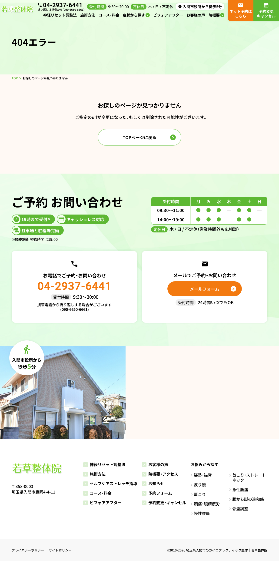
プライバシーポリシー (28, 550)
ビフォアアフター (168, 15)
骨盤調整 (240, 508)
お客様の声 (195, 15)
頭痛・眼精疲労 (207, 503)
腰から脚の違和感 (248, 499)
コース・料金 (109, 15)
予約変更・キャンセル (164, 502)
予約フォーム (157, 493)
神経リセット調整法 (60, 15)
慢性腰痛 (202, 513)
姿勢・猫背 (203, 474)
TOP (15, 78)
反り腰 (200, 484)
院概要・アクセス (160, 474)
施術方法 (87, 15)
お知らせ (153, 483)
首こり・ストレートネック (249, 477)
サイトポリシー (60, 550)
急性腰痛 (240, 489)
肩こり (200, 494)
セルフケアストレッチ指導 (110, 483)
